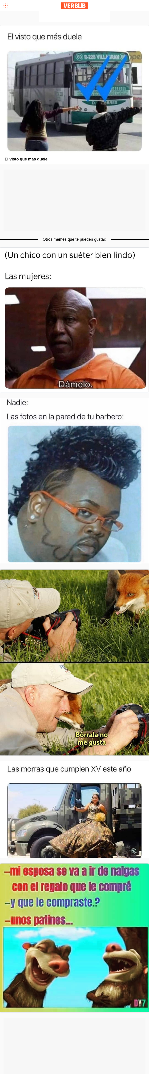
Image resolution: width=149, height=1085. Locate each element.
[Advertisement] (74, 16)
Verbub (74, 5)
